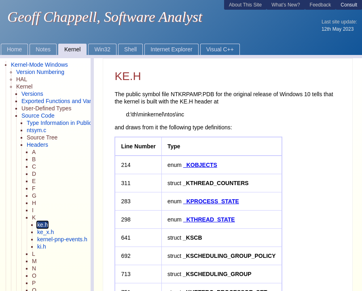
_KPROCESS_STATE (211, 201)
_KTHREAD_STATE (209, 219)
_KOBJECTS (200, 165)
